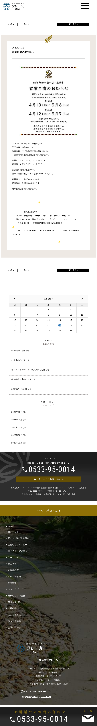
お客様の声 (13, 570)
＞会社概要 (82, 488)
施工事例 (12, 564)
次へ (25, 24)
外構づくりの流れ (16, 596)
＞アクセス (70, 488)
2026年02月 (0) (18, 435)
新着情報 (12, 583)
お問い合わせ (14, 627)
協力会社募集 (14, 615)
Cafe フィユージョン (19, 557)
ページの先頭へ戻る (49, 510)
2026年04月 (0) (18, 420)
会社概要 (12, 608)
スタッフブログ (15, 589)
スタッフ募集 (14, 621)
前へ (12, 24)
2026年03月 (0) (18, 427)
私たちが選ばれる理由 (18, 538)
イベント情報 (14, 576)
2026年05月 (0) (18, 412)
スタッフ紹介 (14, 602)
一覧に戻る (71, 24)
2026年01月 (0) (18, 443)
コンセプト (13, 532)
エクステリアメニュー (18, 551)
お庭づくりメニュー (17, 545)
